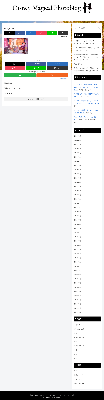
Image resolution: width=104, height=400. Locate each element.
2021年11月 (78, 232)
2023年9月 (77, 165)
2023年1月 (77, 195)
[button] (63, 33)
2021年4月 (77, 245)
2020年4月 (77, 295)
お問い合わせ (34, 395)
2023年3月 (77, 186)
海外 (75, 350)
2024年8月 (77, 140)
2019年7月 (77, 308)
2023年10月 (78, 161)
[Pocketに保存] (41, 33)
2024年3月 (77, 144)
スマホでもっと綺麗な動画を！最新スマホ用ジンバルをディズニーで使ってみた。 (86, 87)
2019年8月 (77, 304)
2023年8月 (77, 170)
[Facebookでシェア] (20, 33)
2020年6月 (77, 287)
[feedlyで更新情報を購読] (20, 75)
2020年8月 (77, 279)
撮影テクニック (79, 346)
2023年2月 (77, 191)
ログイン (77, 371)
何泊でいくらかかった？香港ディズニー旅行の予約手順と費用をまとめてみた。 (87, 69)
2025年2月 (77, 136)
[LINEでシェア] (52, 33)
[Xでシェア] (9, 33)
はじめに (77, 325)
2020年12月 (78, 262)
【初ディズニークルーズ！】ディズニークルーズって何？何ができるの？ (87, 42)
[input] (87, 28)
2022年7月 (77, 220)
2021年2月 (77, 253)
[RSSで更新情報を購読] (52, 75)
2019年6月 (77, 312)
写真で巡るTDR (79, 337)
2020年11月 (78, 266)
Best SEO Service (93, 103)
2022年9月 (77, 212)
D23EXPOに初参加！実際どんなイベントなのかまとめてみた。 (86, 49)
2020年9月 (77, 274)
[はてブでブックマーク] (31, 33)
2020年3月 (77, 300)
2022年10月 (78, 207)
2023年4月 (77, 182)
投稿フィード (78, 375)
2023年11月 (78, 157)
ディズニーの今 (79, 329)
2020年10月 (78, 270)
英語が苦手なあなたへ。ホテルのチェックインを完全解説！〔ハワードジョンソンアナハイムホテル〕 (87, 57)
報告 (75, 341)
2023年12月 (78, 153)
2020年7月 (77, 283)
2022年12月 (78, 199)
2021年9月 (77, 237)
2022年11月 (78, 203)
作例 (75, 333)
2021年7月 (77, 241)
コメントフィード (80, 379)
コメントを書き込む (36, 99)
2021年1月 (77, 258)
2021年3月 (77, 249)
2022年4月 (77, 224)
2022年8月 (77, 216)
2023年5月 (77, 178)
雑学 (75, 358)
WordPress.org (79, 383)
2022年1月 (77, 228)
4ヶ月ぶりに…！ (79, 64)
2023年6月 (77, 174)
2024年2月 (77, 149)
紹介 (75, 354)
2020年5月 (77, 291)
